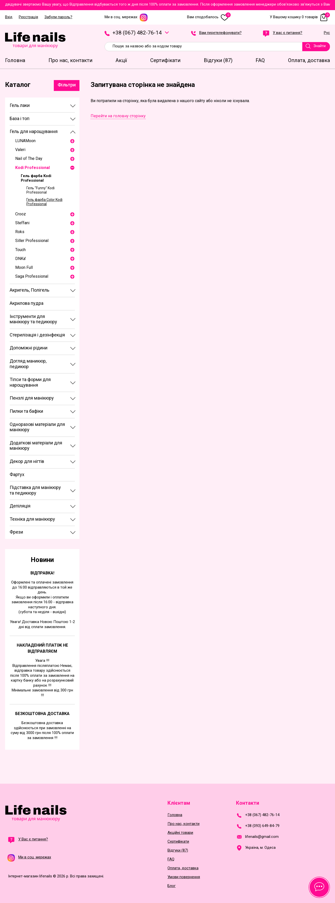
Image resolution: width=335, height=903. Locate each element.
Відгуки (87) (178, 850)
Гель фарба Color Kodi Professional (44, 202)
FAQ (171, 859)
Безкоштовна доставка (42, 713)
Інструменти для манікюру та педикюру (33, 319)
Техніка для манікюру (32, 519)
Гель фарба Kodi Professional (36, 178)
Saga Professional (31, 276)
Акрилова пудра (26, 303)
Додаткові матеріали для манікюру (36, 445)
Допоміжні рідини (28, 347)
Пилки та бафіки (26, 411)
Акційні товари (180, 833)
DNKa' (20, 258)
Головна (175, 815)
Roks (19, 231)
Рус (327, 33)
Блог (172, 886)
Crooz (20, 214)
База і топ (19, 118)
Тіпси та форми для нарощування (30, 382)
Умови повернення (184, 877)
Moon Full (24, 267)
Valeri (20, 149)
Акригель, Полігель (29, 290)
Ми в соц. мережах (126, 17)
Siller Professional (31, 240)
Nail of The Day (28, 158)
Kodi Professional (32, 167)
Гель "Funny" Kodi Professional (40, 190)
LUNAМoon (25, 140)
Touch (20, 249)
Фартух (17, 474)
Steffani (22, 222)
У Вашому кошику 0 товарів (300, 17)
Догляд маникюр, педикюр (28, 363)
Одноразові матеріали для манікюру (37, 427)
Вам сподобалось (209, 17)
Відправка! (42, 573)
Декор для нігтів (27, 461)
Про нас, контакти (183, 824)
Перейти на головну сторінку (118, 116)
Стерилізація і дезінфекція (37, 334)
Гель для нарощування (34, 131)
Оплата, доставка (183, 868)
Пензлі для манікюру (32, 398)
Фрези (16, 532)
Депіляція (20, 506)
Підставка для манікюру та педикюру (35, 490)
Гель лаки (20, 105)
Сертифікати (178, 841)
